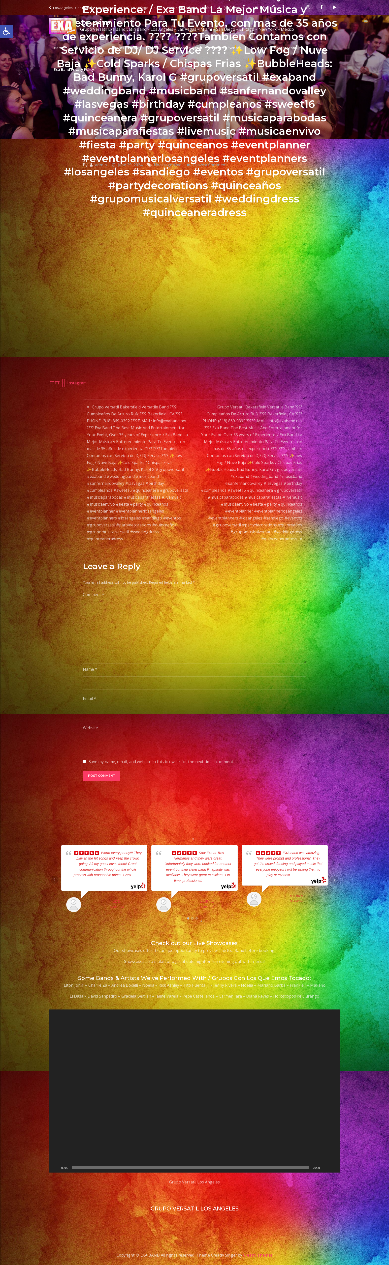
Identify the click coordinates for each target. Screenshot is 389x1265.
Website (90, 727)
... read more (212, 881)
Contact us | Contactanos (274, 47)
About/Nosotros (88, 47)
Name (90, 669)
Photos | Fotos (125, 47)
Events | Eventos (226, 47)
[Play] (55, 1167)
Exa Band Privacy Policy (74, 69)
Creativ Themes (258, 1255)
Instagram (77, 383)
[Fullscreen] (333, 1167)
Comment (93, 594)
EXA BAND (95, 23)
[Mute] (325, 1167)
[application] (194, 1091)
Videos (153, 47)
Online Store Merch (185, 47)
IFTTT (54, 383)
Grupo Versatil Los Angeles (194, 1182)
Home (59, 47)
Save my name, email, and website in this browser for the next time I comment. (161, 762)
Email (89, 698)
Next (334, 880)
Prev (55, 880)
